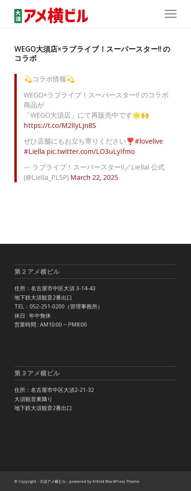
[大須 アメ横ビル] (79, 13)
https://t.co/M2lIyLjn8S (60, 125)
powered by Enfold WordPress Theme (104, 481)
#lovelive (149, 141)
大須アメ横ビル (53, 481)
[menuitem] (167, 13)
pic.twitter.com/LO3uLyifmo (90, 151)
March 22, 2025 (94, 177)
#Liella (34, 151)
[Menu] (167, 13)
